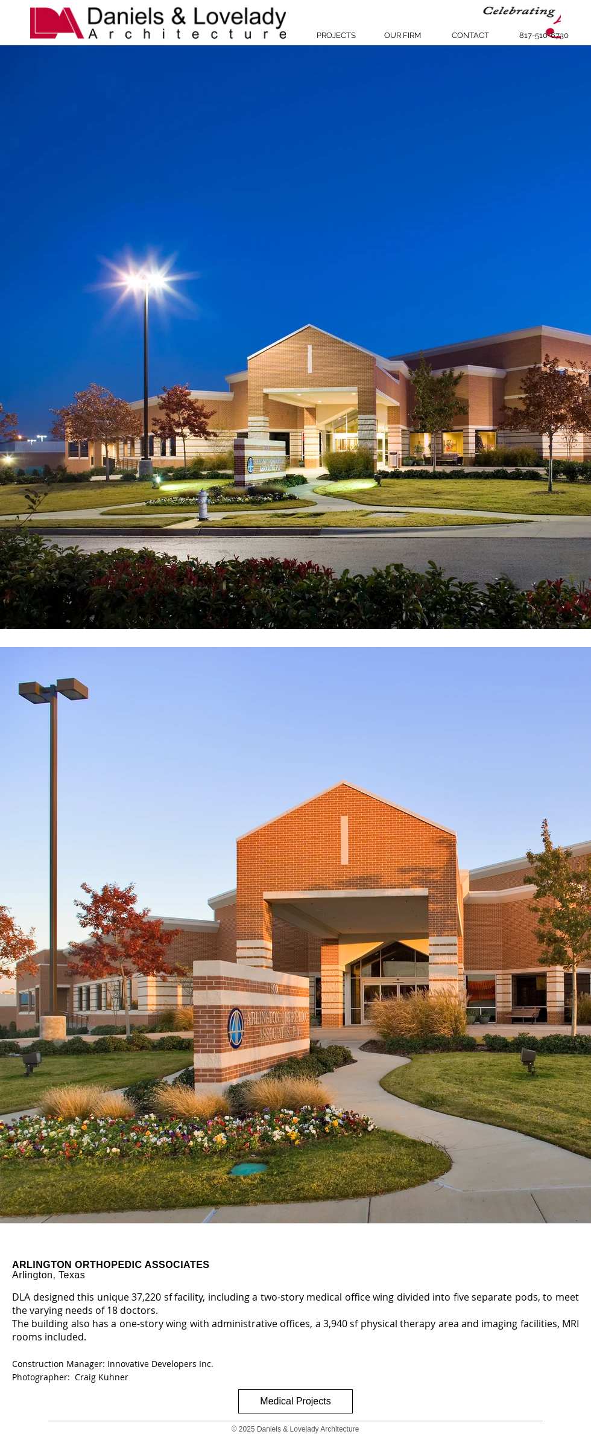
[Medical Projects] (295, 1401)
